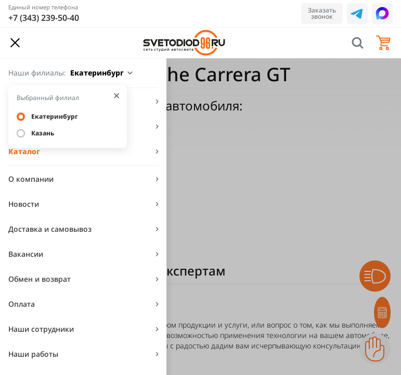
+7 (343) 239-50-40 (43, 17)
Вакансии (25, 254)
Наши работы (33, 354)
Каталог (24, 151)
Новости (23, 204)
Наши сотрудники (41, 329)
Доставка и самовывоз (50, 229)
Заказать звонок (322, 13)
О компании (31, 179)
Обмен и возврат (39, 279)
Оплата (21, 304)
